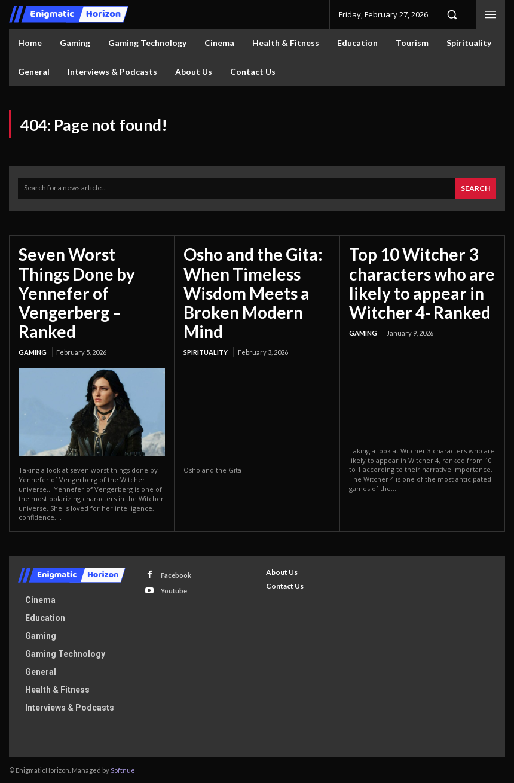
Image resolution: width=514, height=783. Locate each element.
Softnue (123, 769)
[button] (451, 14)
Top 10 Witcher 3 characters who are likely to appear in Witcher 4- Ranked (422, 282)
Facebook (176, 574)
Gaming (33, 351)
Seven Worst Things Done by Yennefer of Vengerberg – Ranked (77, 292)
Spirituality (205, 351)
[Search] (475, 188)
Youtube (174, 590)
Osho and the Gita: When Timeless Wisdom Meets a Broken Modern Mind (253, 292)
